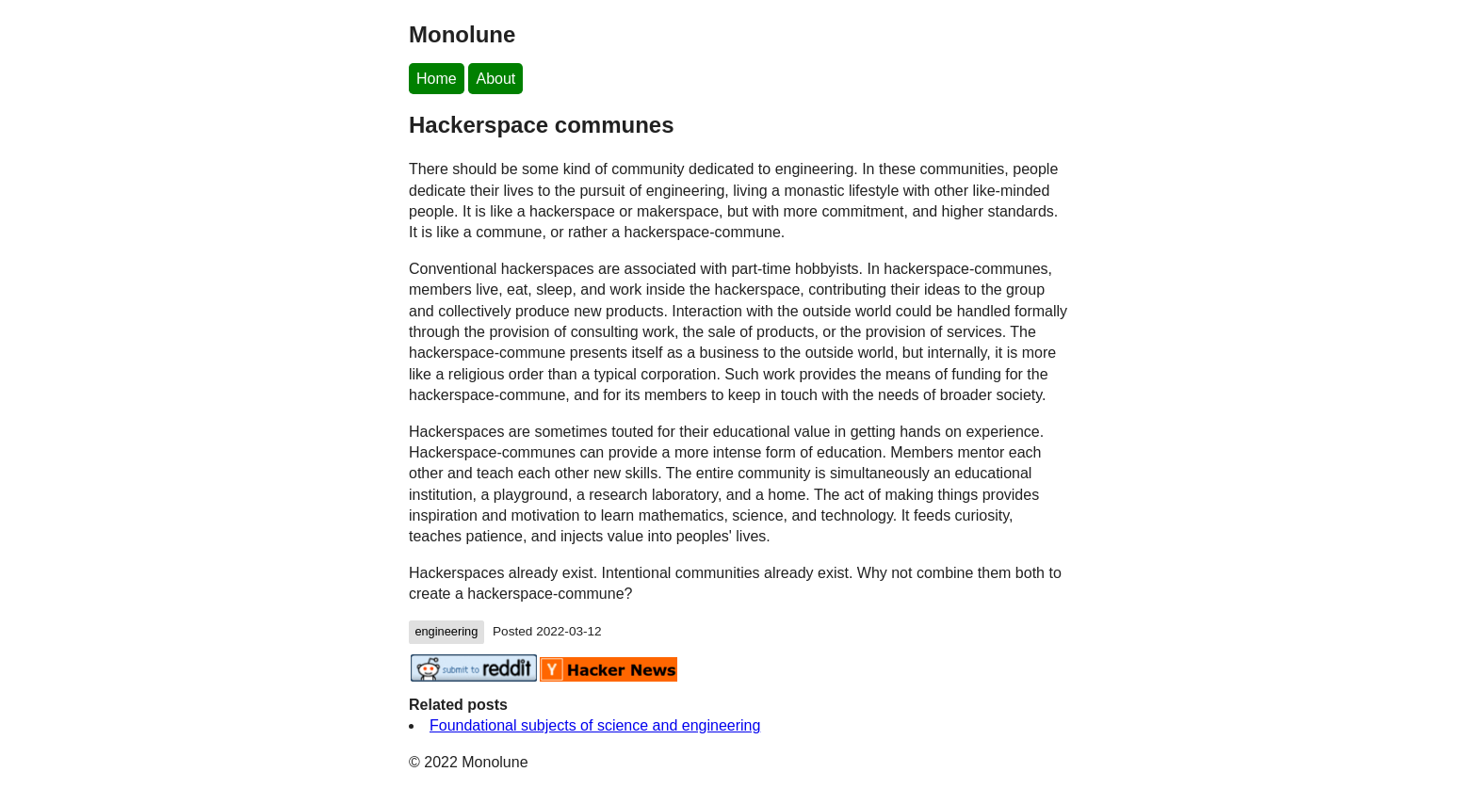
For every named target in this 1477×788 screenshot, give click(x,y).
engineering (446, 631)
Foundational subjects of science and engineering (595, 725)
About (495, 79)
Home (436, 79)
